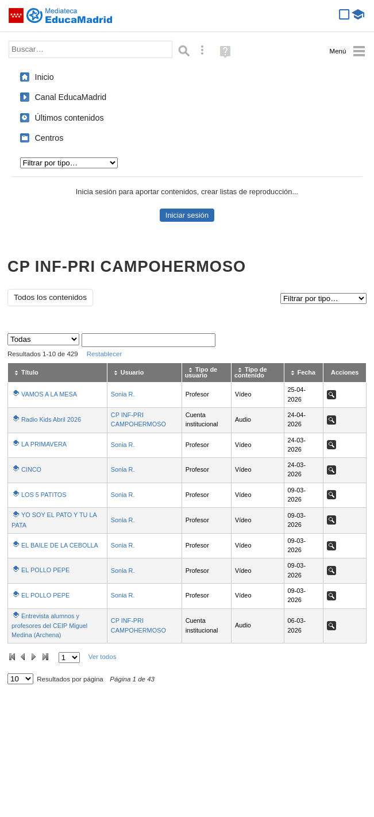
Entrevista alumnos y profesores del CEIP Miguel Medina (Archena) (49, 625)
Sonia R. (123, 394)
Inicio (44, 77)
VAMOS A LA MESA (49, 394)
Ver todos (102, 656)
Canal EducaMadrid (71, 97)
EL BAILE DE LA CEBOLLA (59, 545)
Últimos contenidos (69, 117)
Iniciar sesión (187, 215)
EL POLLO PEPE (45, 569)
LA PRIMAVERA (44, 444)
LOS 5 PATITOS (44, 494)
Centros (49, 137)
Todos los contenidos (50, 297)
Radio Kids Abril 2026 (51, 419)
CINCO (31, 469)
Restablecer (104, 353)
